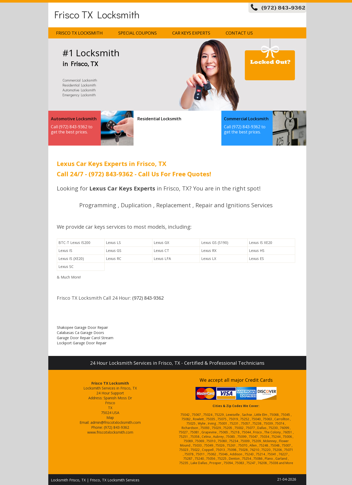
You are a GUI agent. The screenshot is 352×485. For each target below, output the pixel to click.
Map (110, 417)
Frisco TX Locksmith (96, 14)
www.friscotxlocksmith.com (110, 432)
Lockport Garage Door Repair (81, 342)
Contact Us (239, 33)
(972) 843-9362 (283, 7)
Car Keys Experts (191, 33)
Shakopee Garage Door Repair (82, 327)
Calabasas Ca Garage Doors (80, 332)
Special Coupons (137, 33)
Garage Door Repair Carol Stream (85, 337)
